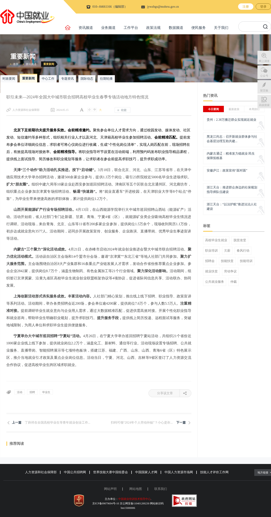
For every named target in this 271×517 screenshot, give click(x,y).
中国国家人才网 (146, 472)
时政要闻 (8, 78)
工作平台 (131, 28)
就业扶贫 (211, 271)
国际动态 (87, 78)
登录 (263, 6)
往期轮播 (106, 78)
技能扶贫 (227, 261)
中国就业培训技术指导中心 (134, 499)
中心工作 (48, 78)
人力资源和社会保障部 (41, 472)
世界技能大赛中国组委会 (110, 472)
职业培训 (211, 250)
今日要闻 (213, 109)
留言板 (264, 90)
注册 (246, 6)
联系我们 (160, 489)
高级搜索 (264, 105)
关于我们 (221, 28)
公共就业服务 (214, 281)
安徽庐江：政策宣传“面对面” (227, 170)
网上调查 (264, 61)
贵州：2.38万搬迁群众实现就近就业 (232, 119)
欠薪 (227, 250)
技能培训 (246, 261)
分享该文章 (168, 393)
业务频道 (108, 28)
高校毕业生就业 (216, 240)
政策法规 (153, 28)
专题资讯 (67, 78)
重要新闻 (48, 64)
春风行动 (243, 250)
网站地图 (135, 489)
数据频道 (176, 28)
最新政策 (234, 109)
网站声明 (110, 489)
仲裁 (233, 281)
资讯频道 (86, 28)
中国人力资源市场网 (178, 472)
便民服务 (198, 28)
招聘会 (210, 261)
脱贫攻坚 (240, 240)
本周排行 (254, 109)
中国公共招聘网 (75, 472)
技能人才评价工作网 (214, 472)
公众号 (264, 75)
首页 (16, 64)
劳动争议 (230, 271)
